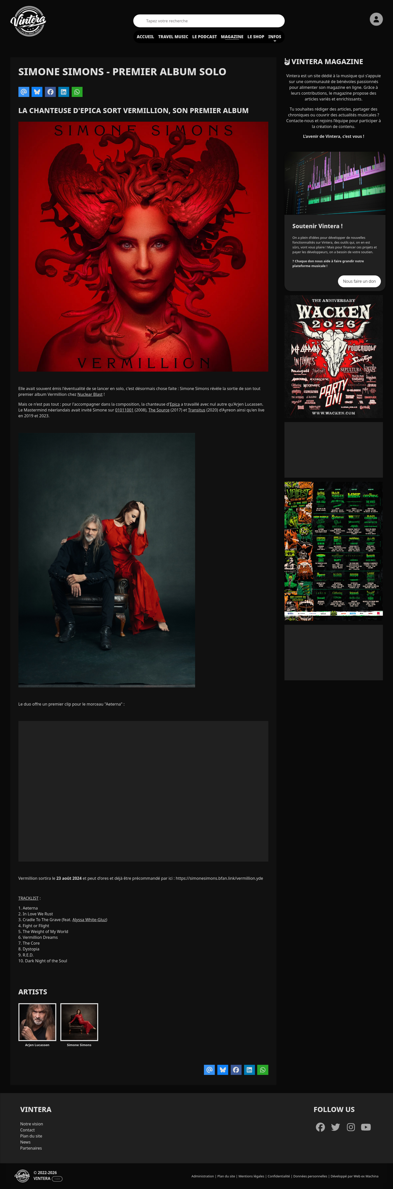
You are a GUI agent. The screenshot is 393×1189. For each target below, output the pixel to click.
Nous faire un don (359, 281)
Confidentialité (279, 1176)
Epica (175, 404)
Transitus (196, 410)
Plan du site (31, 1136)
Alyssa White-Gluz (89, 919)
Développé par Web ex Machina (354, 1176)
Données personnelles (310, 1176)
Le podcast (204, 36)
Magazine (232, 36)
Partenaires (31, 1148)
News (25, 1142)
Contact (27, 1130)
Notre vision (31, 1124)
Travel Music (173, 36)
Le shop (255, 36)
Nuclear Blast (90, 394)
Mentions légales (251, 1176)
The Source (158, 410)
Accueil (145, 36)
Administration (203, 1176)
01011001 (124, 410)
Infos (274, 36)
